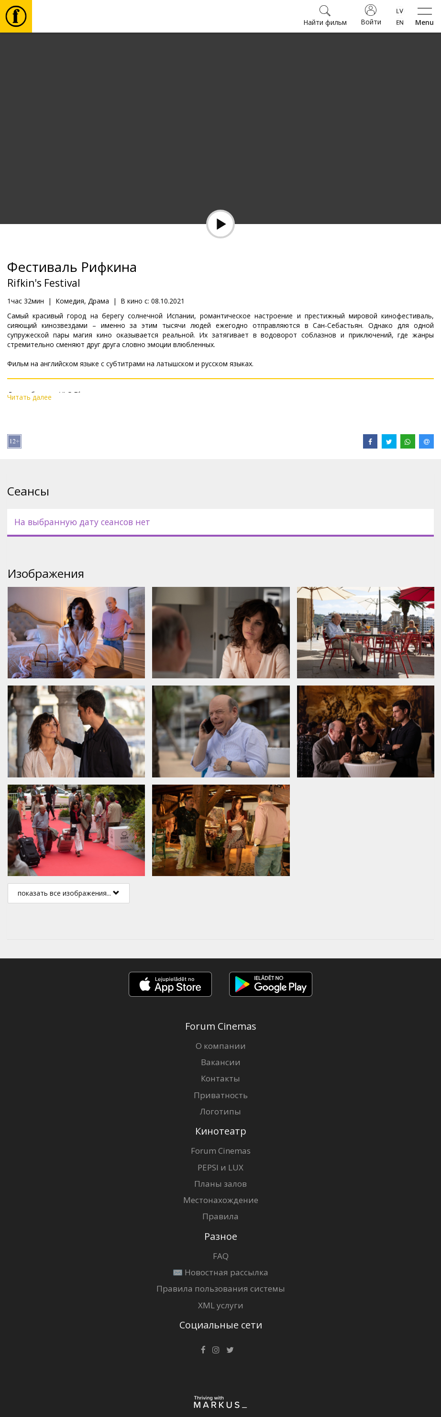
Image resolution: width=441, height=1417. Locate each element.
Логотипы (220, 1111)
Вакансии (221, 1062)
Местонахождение (220, 1199)
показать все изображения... (69, 893)
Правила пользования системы (220, 1288)
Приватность (221, 1095)
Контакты (220, 1078)
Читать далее (29, 397)
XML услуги (220, 1305)
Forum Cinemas (221, 1150)
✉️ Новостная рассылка (220, 1272)
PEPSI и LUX (220, 1167)
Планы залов (220, 1183)
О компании (221, 1045)
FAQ (221, 1255)
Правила (220, 1216)
